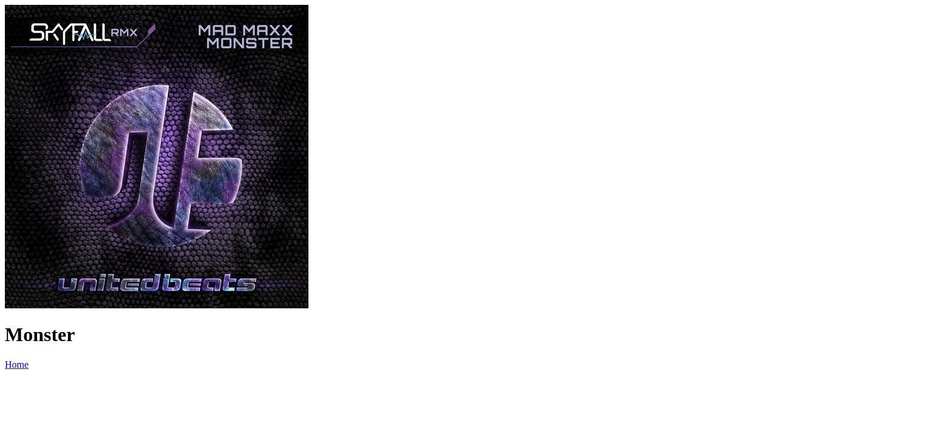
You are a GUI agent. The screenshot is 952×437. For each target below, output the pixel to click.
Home (17, 364)
